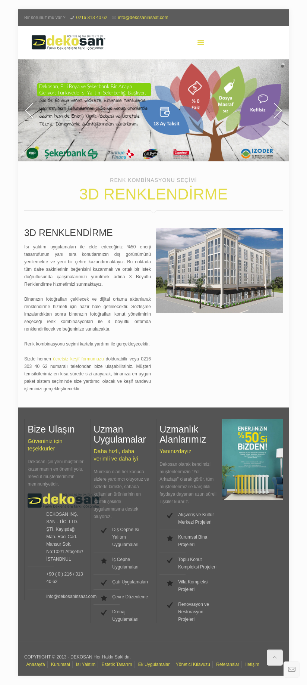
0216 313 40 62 (91, 17)
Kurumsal (60, 664)
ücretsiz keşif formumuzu (78, 359)
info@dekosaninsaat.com (143, 17)
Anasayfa (35, 664)
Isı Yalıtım (85, 664)
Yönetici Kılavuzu (193, 664)
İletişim (252, 664)
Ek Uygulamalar (154, 664)
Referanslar (227, 664)
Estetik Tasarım (117, 664)
